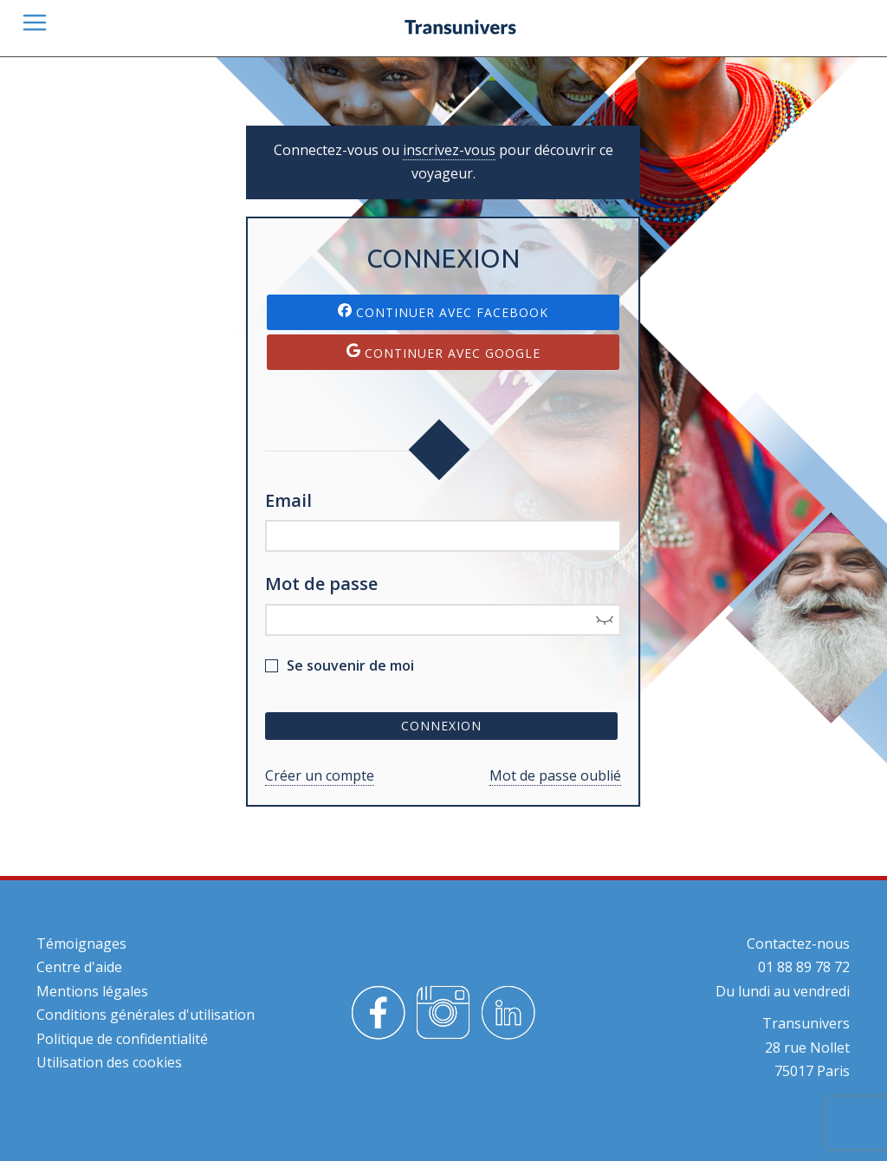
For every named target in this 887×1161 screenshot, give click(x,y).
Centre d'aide (79, 966)
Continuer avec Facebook (443, 312)
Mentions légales (92, 991)
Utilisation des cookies (109, 1062)
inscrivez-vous (449, 149)
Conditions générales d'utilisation (145, 1014)
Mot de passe (321, 583)
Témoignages (81, 943)
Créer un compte (319, 775)
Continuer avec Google (443, 352)
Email (288, 500)
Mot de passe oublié (555, 775)
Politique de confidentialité (122, 1038)
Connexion (441, 725)
